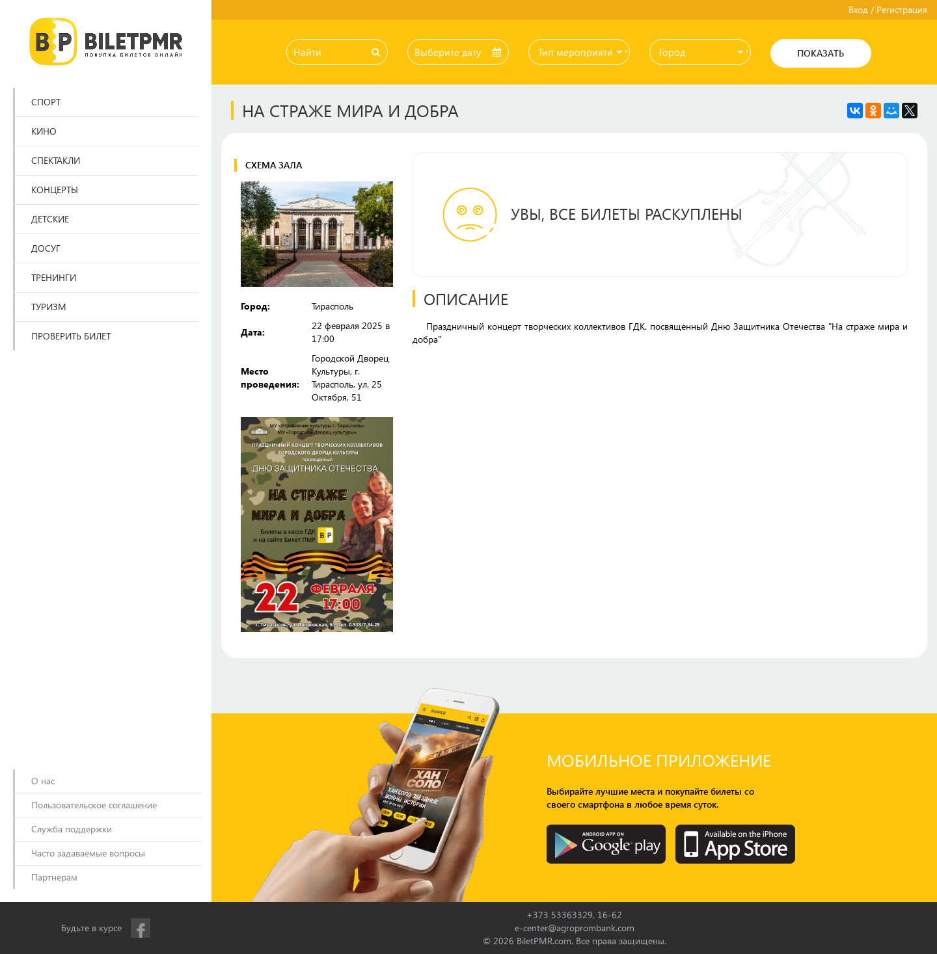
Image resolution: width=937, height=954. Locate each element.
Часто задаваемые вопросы (88, 853)
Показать (820, 53)
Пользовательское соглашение (94, 805)
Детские (50, 219)
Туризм (48, 306)
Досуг (46, 248)
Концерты (54, 189)
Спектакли (55, 160)
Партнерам (54, 877)
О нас (43, 781)
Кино (44, 131)
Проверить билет (71, 336)
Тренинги (53, 277)
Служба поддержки (71, 829)
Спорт (46, 102)
